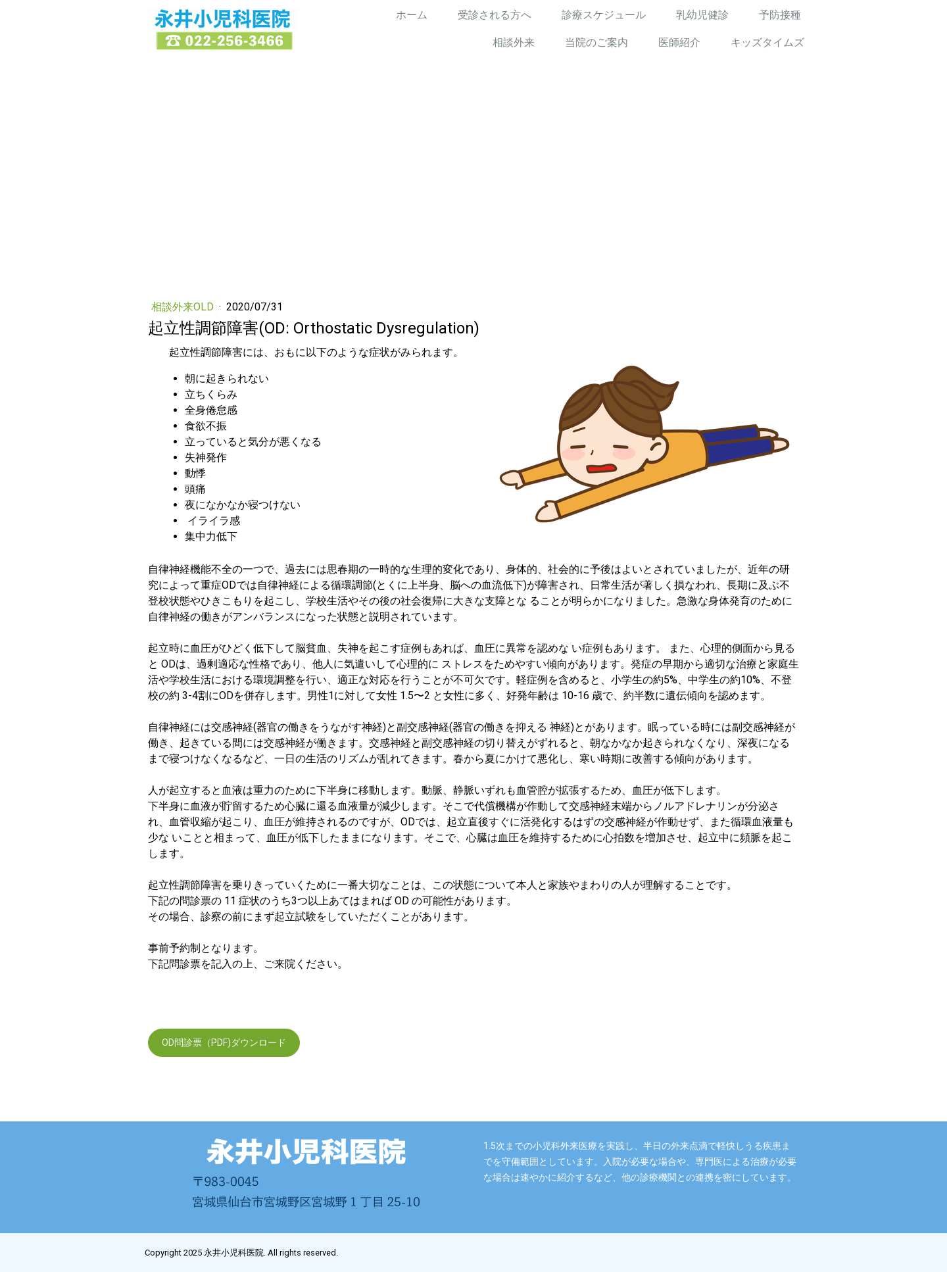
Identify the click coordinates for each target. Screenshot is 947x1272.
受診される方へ (494, 15)
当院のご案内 (596, 42)
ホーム (411, 15)
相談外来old (183, 307)
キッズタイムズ (767, 42)
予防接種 (780, 15)
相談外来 (514, 42)
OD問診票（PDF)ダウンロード (224, 1042)
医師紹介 (679, 42)
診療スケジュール (604, 15)
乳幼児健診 (702, 15)
